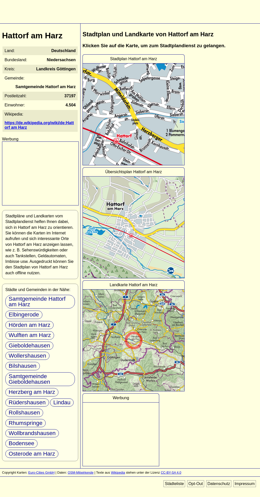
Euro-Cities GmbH (41, 472)
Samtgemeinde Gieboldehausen (29, 379)
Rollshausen (24, 412)
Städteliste (174, 484)
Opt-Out (195, 484)
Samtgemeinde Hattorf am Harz (37, 302)
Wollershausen (27, 355)
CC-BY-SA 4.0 (171, 472)
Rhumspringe (25, 423)
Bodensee (21, 443)
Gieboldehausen (29, 345)
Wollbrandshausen (32, 433)
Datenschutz (218, 484)
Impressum (245, 484)
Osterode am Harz (32, 454)
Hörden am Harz (29, 325)
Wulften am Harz (30, 335)
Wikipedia (118, 472)
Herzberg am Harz (32, 392)
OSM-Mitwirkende (81, 472)
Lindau (61, 402)
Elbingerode (24, 314)
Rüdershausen (27, 402)
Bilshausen (23, 366)
